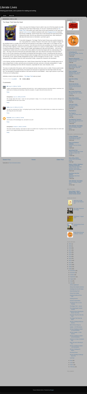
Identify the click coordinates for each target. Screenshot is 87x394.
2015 (70, 254)
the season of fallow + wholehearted (74, 106)
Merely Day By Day (73, 84)
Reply (8, 92)
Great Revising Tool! (74, 291)
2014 (70, 256)
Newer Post (7, 159)
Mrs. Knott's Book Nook (75, 91)
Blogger (52, 390)
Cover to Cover (27, 32)
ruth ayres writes (73, 104)
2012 (70, 260)
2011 (70, 262)
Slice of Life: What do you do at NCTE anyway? (76, 121)
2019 (70, 246)
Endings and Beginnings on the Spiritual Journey (76, 60)
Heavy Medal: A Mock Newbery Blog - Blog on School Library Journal (75, 192)
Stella (8, 107)
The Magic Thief (28, 76)
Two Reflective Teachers (75, 119)
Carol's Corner (72, 64)
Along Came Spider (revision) (77, 287)
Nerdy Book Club (73, 150)
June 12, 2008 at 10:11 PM (16, 107)
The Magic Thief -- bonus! (76, 306)
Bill (7, 86)
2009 (70, 266)
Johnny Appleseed (74, 284)
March (71, 364)
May (71, 360)
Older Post (60, 159)
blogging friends (52, 32)
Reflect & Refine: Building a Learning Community (76, 165)
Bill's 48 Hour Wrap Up (75, 324)
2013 (70, 258)
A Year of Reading (73, 136)
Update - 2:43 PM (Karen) (76, 327)
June (71, 283)
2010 (70, 264)
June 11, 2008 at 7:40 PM (15, 86)
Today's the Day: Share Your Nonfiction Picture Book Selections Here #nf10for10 (75, 168)
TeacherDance (72, 110)
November (72, 272)
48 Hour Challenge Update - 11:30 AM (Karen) (76, 329)
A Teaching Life (73, 52)
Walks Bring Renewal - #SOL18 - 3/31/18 (79, 233)
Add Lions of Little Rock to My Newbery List (79, 202)
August (72, 278)
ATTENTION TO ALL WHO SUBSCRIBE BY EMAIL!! (75, 138)
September (73, 276)
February (72, 366)
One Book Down (74, 352)
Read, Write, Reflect (74, 98)
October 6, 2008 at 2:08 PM (19, 126)
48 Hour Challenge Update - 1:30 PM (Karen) (76, 346)
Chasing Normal (74, 298)
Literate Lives (8, 7)
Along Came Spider (74, 293)
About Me (11, 15)
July (71, 281)
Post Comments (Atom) (14, 162)
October (72, 274)
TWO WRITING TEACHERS (75, 125)
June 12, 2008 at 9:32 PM (19, 96)
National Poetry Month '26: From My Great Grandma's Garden (75, 86)
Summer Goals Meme (75, 300)
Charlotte (9, 117)
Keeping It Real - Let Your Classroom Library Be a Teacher (74, 74)
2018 (70, 248)
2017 (70, 250)
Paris (70, 80)
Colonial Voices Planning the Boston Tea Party (76, 312)
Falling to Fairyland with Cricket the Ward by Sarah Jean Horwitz (76, 153)
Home (4, 15)
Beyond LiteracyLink (74, 58)
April (71, 362)
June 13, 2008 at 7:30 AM (18, 117)
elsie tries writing (73, 78)
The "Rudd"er (72, 113)
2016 (70, 252)
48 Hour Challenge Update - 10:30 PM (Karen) (76, 336)
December (72, 270)
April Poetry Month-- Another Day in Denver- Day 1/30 (75, 67)
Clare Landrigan (73, 71)
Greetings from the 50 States (77, 289)
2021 (70, 243)
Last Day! (72, 358)
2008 (70, 268)
